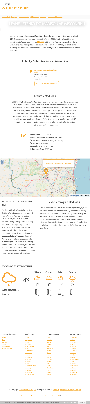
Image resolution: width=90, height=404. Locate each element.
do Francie (28, 344)
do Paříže (72, 344)
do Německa (28, 353)
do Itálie (27, 342)
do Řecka (27, 348)
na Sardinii (73, 370)
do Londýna (73, 337)
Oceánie (4, 342)
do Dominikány (29, 374)
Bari (48, 363)
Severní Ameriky (7, 348)
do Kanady (28, 368)
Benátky (49, 342)
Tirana (49, 357)
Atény (49, 350)
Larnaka (49, 340)
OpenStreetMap (76, 195)
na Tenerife (73, 348)
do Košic (72, 355)
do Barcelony (74, 342)
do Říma (72, 340)
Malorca (49, 355)
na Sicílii (72, 361)
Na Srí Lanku (73, 374)
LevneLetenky (27, 390)
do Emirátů (28, 370)
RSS (59, 395)
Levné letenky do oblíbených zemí (29, 395)
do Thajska (28, 361)
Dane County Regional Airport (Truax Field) (58, 163)
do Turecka (28, 359)
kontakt (56, 390)
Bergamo (50, 348)
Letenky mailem (65, 395)
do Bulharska (28, 357)
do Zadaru (73, 353)
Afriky (4, 337)
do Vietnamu (28, 372)
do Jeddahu (73, 372)
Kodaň (49, 370)
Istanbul (49, 359)
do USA (27, 363)
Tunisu (49, 374)
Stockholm (50, 368)
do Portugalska (29, 346)
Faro (48, 337)
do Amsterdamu (74, 359)
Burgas (49, 353)
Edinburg (49, 344)
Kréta (48, 346)
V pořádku (82, 402)
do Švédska (28, 355)
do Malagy (73, 346)
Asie (3, 340)
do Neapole (73, 350)
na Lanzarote (74, 365)
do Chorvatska (29, 350)
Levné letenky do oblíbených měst (48, 395)
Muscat (49, 372)
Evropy (4, 344)
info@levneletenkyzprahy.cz (70, 390)
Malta (49, 361)
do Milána (73, 368)
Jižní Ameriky (6, 346)
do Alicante (73, 363)
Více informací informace (68, 402)
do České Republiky (30, 365)
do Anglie (27, 337)
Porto (49, 365)
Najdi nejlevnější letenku (46, 83)
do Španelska (28, 340)
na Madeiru (73, 357)
